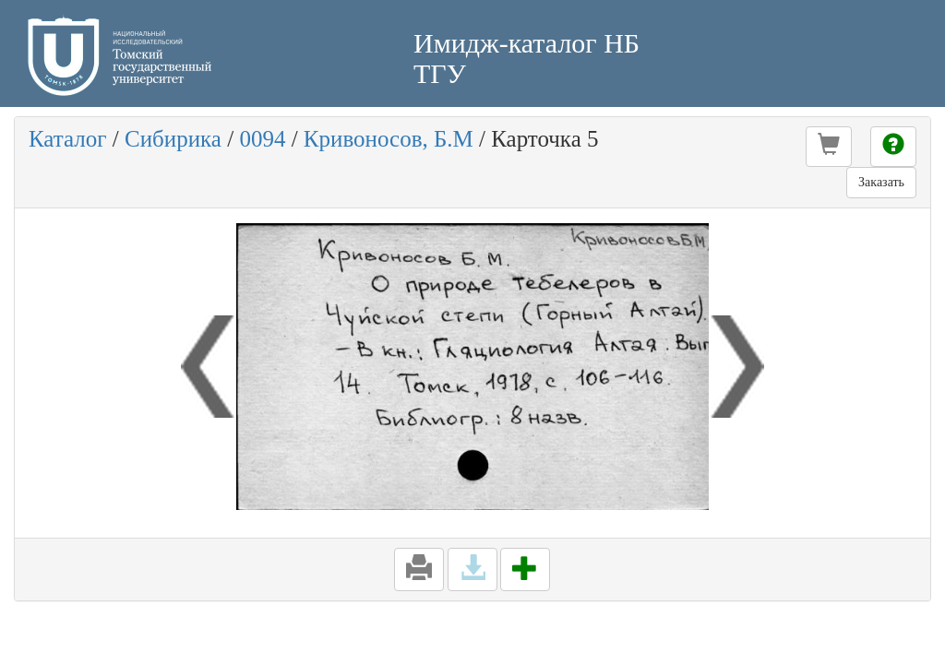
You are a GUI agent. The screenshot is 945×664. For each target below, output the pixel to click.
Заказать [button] (881, 182)
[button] (829, 146)
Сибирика (173, 138)
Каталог (68, 138)
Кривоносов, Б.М (388, 138)
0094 (262, 138)
